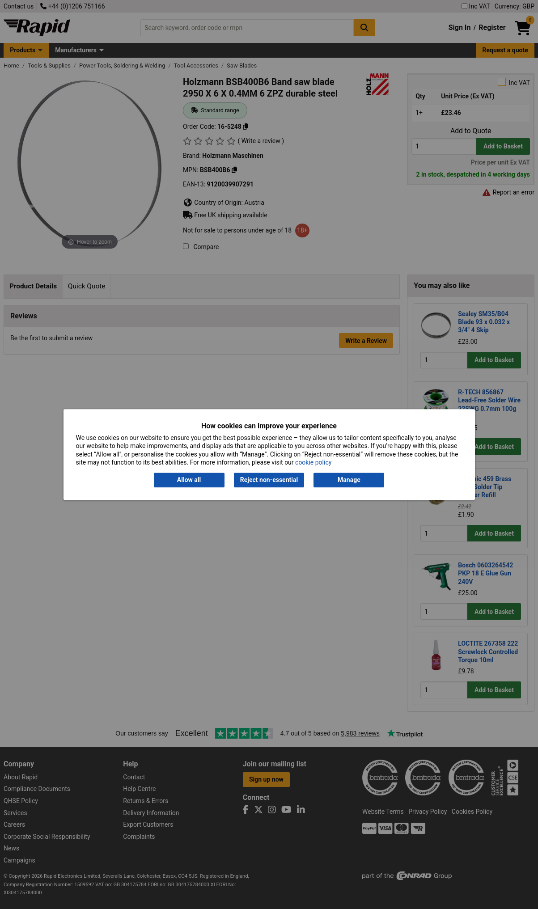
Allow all (189, 480)
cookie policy (313, 462)
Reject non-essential (269, 480)
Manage (349, 480)
